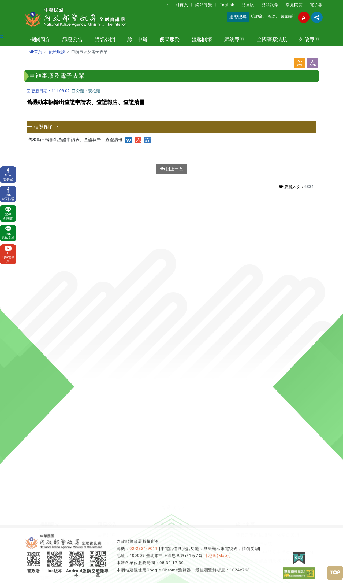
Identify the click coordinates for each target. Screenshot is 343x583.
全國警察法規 (272, 39)
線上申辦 (137, 39)
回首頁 (181, 4)
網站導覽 (203, 4)
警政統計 (288, 16)
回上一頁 (171, 169)
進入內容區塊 (13, 3)
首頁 (35, 51)
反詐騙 (256, 16)
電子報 (316, 4)
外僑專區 (309, 39)
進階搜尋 (238, 16)
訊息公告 (72, 39)
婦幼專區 (234, 39)
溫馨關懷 (202, 39)
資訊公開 (105, 39)
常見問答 (294, 4)
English (226, 4)
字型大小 (304, 17)
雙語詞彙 (270, 4)
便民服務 (169, 39)
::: (169, 4)
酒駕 (271, 16)
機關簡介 (40, 39)
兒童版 (247, 4)
